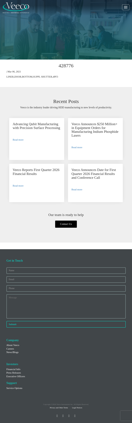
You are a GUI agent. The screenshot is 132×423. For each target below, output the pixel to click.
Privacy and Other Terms (59, 408)
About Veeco (12, 345)
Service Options (14, 388)
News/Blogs (12, 352)
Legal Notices (77, 408)
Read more (18, 139)
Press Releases (13, 372)
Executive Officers (15, 376)
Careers (10, 348)
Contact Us (66, 224)
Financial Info (13, 369)
